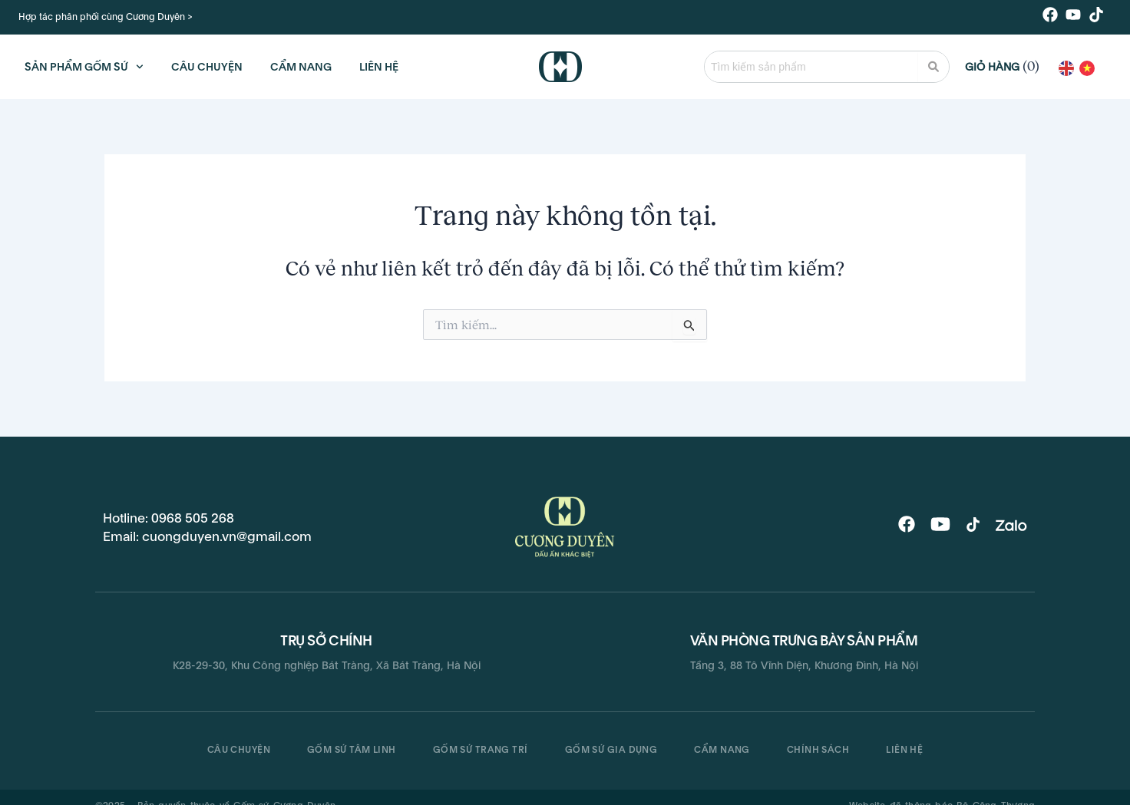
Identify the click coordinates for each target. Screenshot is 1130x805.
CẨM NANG (301, 66)
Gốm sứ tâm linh (351, 749)
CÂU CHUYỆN (207, 66)
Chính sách (818, 749)
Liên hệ (904, 749)
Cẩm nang (722, 749)
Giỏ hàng (992, 66)
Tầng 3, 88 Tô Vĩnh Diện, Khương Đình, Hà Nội (804, 665)
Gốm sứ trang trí (480, 749)
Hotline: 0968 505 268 (168, 518)
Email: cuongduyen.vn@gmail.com (207, 536)
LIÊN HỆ (378, 66)
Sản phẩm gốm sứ (84, 67)
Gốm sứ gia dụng (611, 749)
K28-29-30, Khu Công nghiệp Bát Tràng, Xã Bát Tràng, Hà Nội (327, 665)
